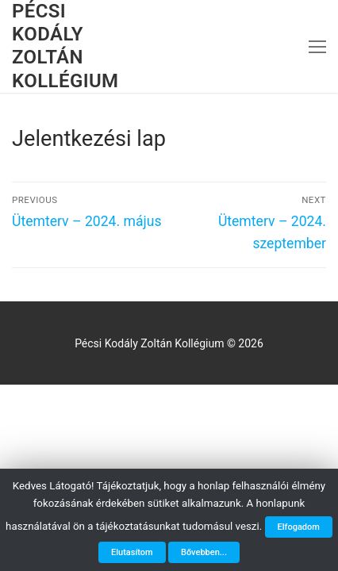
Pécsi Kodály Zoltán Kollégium (65, 46)
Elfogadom (299, 527)
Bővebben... (204, 552)
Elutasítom (132, 552)
